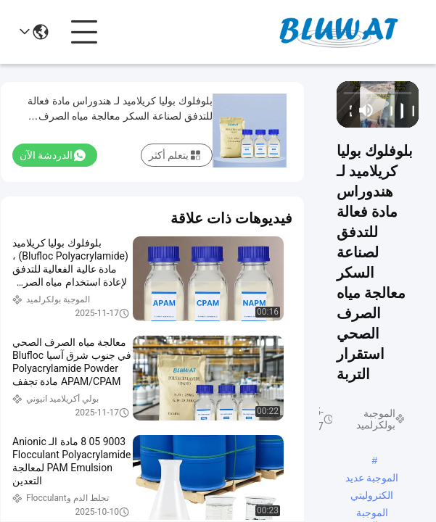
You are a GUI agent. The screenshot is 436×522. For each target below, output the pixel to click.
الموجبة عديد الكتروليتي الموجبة (372, 479)
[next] (386, 110)
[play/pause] (397, 110)
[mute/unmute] (366, 110)
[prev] (408, 110)
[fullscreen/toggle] (346, 110)
